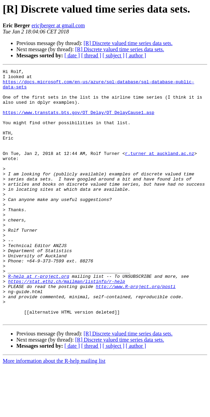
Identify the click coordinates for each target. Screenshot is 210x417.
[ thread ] (91, 55)
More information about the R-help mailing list (54, 411)
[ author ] (136, 55)
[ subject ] (113, 55)
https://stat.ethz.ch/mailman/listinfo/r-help (66, 324)
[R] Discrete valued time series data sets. (128, 43)
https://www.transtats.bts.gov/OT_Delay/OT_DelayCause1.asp (78, 121)
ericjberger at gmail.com (58, 25)
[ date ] (72, 55)
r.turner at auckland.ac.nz (159, 171)
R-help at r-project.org (38, 318)
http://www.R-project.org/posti (136, 330)
